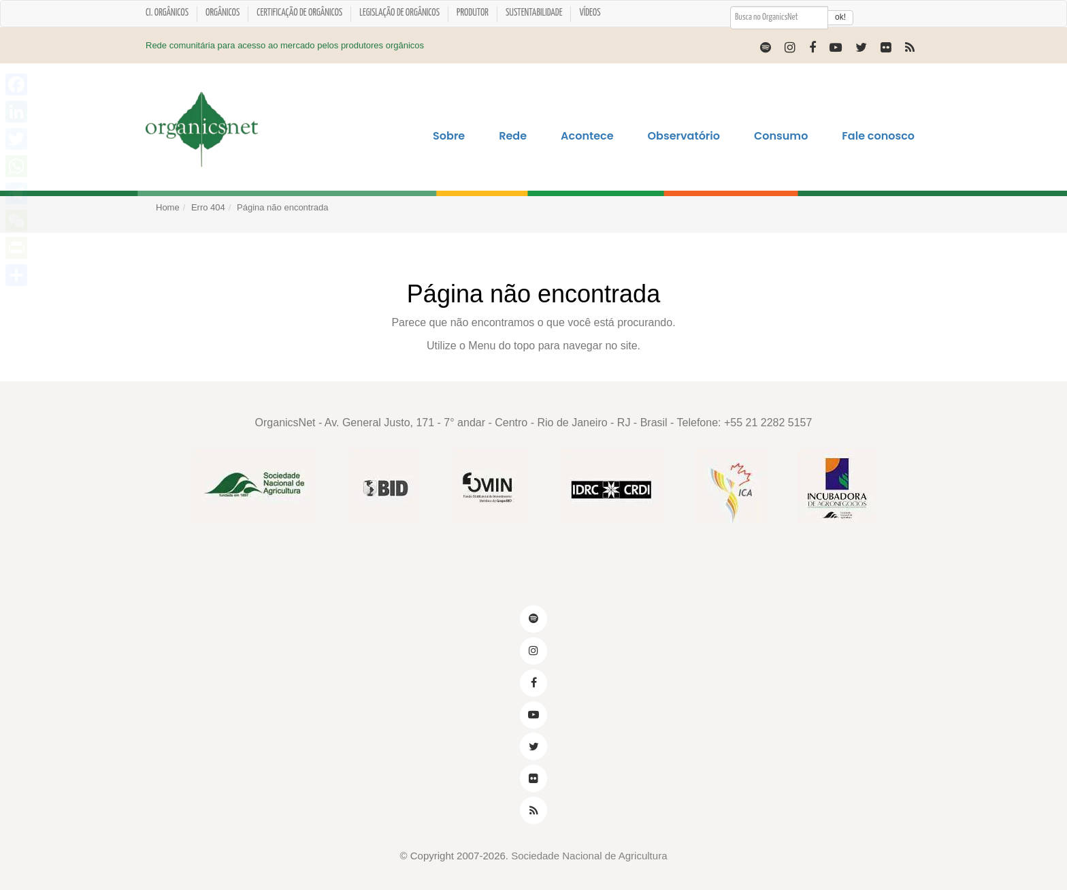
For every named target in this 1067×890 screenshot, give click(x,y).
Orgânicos (223, 13)
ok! (840, 17)
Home (168, 207)
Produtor (473, 13)
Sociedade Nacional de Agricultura (589, 855)
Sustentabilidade (534, 13)
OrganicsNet (285, 422)
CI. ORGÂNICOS (167, 13)
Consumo (781, 136)
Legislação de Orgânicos (399, 13)
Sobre (449, 136)
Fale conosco (878, 136)
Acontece (587, 136)
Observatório (684, 136)
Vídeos (589, 13)
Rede (513, 136)
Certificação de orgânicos (299, 13)
